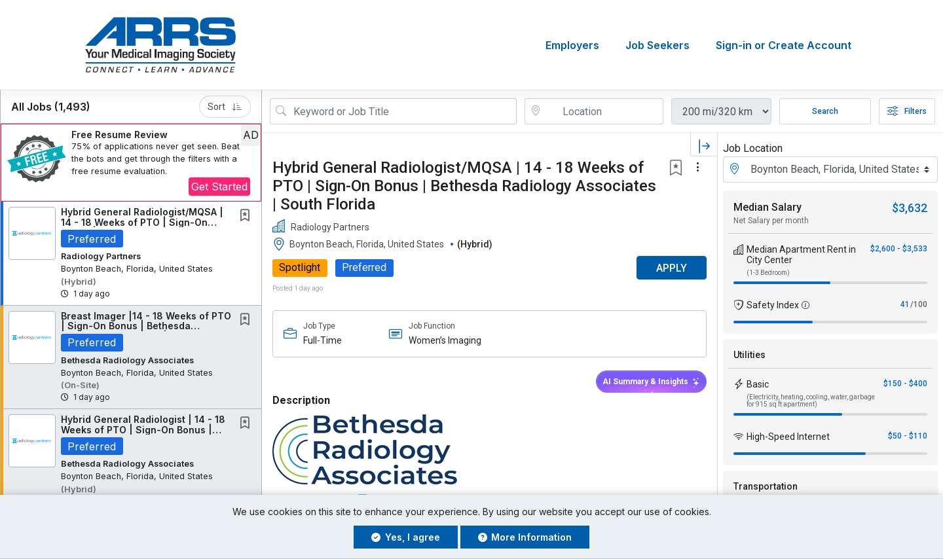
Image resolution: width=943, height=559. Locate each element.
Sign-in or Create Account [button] (783, 45)
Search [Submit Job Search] (825, 111)
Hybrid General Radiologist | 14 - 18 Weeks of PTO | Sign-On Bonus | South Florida (143, 429)
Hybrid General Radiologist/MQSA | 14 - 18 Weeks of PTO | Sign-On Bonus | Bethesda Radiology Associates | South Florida (464, 185)
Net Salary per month (771, 220)
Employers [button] (572, 45)
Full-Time (322, 340)
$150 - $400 (905, 383)
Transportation (765, 486)
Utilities (749, 355)
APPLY (671, 268)
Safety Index (773, 305)
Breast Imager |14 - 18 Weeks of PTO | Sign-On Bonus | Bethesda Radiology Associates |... (146, 326)
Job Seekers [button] (657, 45)
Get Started (219, 186)
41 (905, 304)
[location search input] (603, 111)
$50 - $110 (907, 436)
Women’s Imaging (445, 340)
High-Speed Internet (788, 436)
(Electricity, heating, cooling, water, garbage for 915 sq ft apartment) (811, 400)
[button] (131, 163)
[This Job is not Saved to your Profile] (247, 216)
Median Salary (767, 207)
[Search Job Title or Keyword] (402, 111)
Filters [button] (907, 111)
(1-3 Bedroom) (768, 272)
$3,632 (909, 208)
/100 (918, 304)
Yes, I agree (405, 537)
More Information (525, 537)
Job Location (753, 148)
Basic (758, 384)
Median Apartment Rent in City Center (801, 254)
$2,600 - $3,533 (898, 248)
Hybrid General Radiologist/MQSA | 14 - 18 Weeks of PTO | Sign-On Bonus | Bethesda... (142, 222)
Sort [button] (225, 106)
